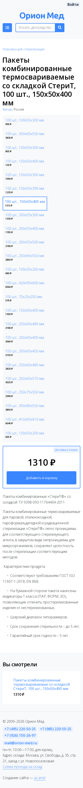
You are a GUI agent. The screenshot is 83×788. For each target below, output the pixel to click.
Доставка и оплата (66, 449)
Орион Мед (41, 15)
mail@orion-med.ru (20, 743)
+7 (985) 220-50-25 (55, 728)
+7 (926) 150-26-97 (20, 735)
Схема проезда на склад (22, 766)
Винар (7, 109)
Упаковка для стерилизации (23, 49)
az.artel (39, 777)
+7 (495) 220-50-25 (20, 728)
